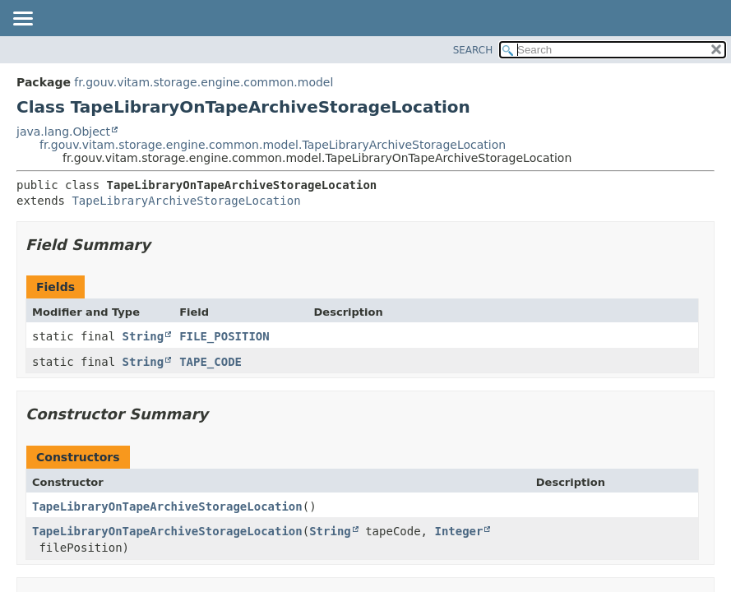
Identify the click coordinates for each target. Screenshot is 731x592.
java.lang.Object (63, 131)
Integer (458, 531)
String (143, 336)
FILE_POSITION (224, 336)
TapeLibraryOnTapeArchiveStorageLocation (167, 506)
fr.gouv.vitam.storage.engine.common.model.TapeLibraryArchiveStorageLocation (272, 144)
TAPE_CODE (210, 361)
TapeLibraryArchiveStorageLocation (186, 200)
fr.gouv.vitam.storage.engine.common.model (203, 82)
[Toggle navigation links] (22, 19)
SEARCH (473, 50)
